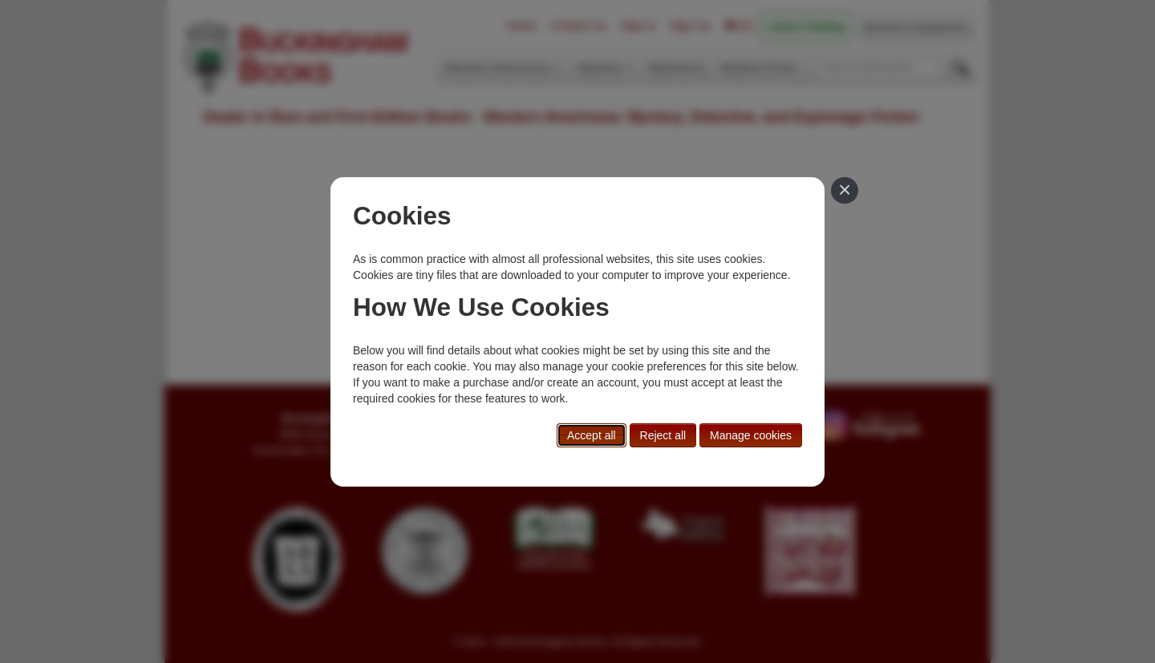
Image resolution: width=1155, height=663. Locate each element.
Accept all (591, 435)
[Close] (844, 190)
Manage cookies (751, 435)
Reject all (663, 435)
